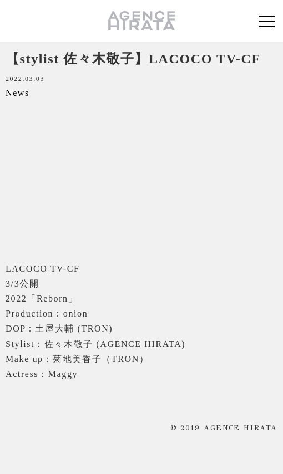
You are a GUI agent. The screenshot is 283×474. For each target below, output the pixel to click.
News (17, 93)
